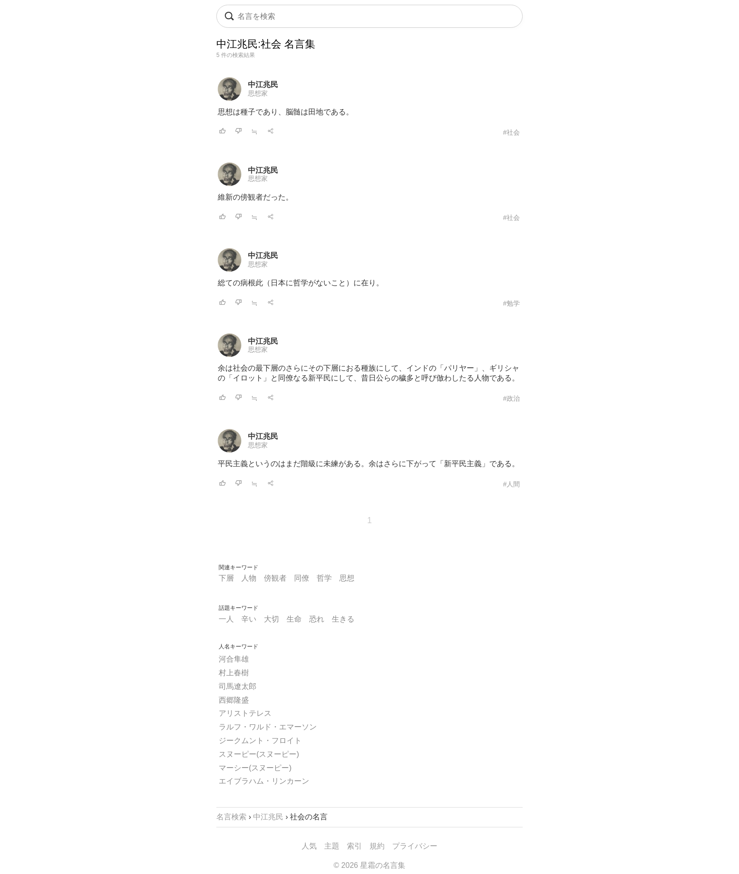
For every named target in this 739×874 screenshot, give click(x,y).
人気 (309, 846)
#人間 (511, 484)
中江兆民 (263, 85)
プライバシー (414, 846)
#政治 (511, 398)
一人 (226, 619)
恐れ (316, 619)
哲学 (324, 578)
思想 (346, 578)
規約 (377, 846)
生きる (343, 619)
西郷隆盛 (234, 700)
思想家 (258, 93)
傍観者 (275, 578)
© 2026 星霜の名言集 (369, 865)
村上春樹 (234, 673)
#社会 (511, 132)
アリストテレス (245, 713)
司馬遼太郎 (237, 686)
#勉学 (511, 303)
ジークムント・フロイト (260, 740)
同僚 (301, 578)
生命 (294, 619)
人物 (248, 578)
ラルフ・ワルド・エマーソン (268, 727)
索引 (354, 846)
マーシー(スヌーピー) (255, 768)
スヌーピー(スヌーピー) (259, 754)
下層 (226, 578)
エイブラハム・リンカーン (264, 781)
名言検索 (231, 817)
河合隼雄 (234, 659)
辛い (248, 619)
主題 (331, 846)
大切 (271, 619)
